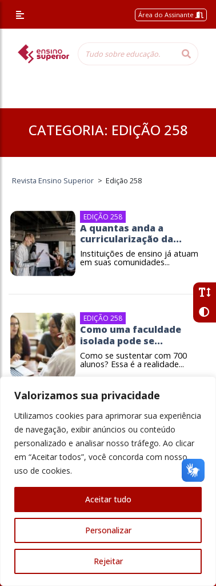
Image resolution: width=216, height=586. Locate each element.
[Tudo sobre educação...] (126, 53)
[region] (108, 481)
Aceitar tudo (108, 499)
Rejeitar (108, 561)
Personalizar (108, 530)
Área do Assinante (170, 14)
